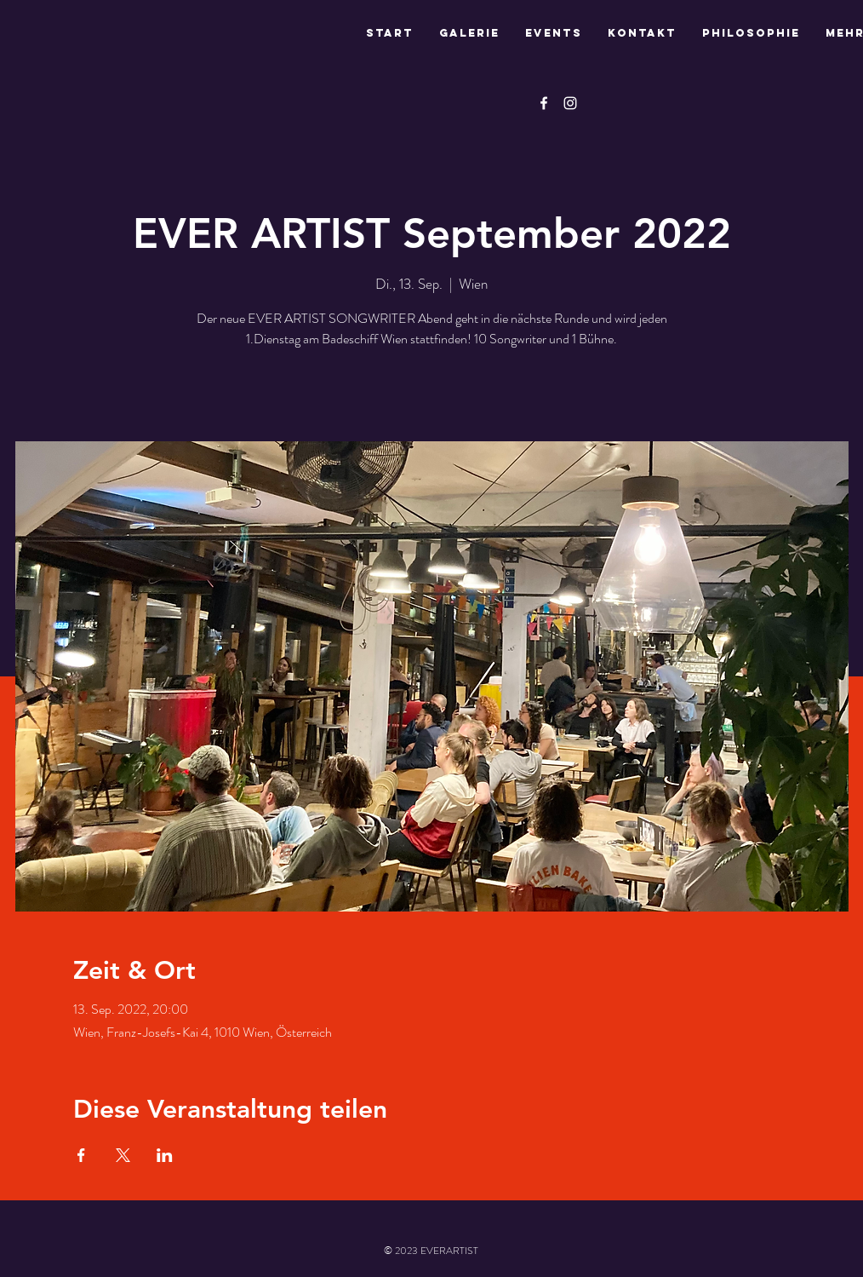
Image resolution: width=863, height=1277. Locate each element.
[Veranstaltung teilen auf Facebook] (81, 1155)
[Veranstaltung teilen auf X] (123, 1155)
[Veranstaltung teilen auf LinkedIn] (165, 1155)
